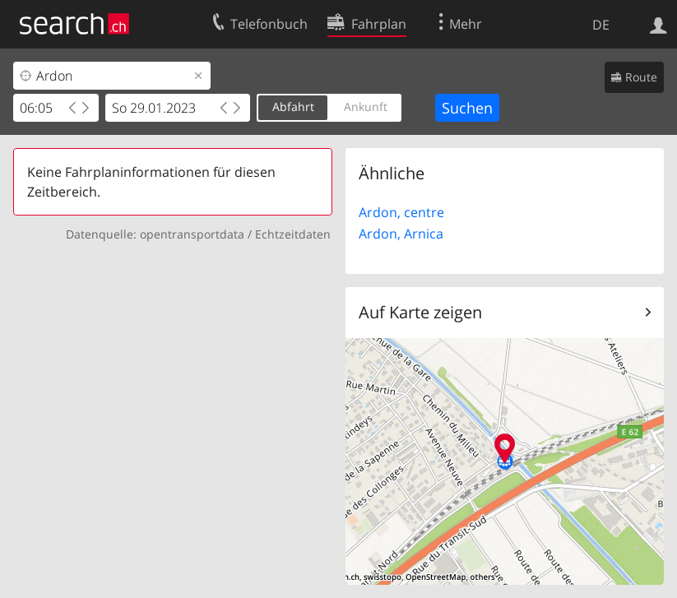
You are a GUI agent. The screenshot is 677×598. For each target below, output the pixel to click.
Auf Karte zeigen (420, 312)
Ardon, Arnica (401, 234)
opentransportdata (192, 234)
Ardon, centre (401, 212)
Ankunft (365, 106)
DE (601, 25)
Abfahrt (293, 106)
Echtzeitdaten (293, 234)
